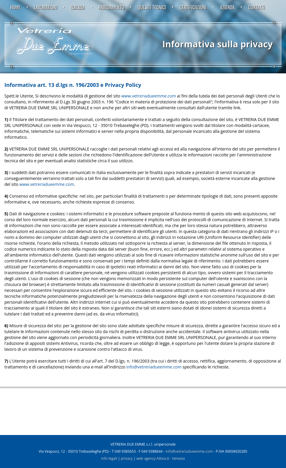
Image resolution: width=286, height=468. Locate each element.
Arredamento (111, 7)
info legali (109, 458)
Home (15, 7)
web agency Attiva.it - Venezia (160, 458)
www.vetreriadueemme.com (148, 96)
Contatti (256, 7)
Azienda (227, 7)
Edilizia (78, 7)
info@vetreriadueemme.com (154, 367)
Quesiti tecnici (152, 7)
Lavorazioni (45, 7)
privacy (127, 458)
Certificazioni (193, 7)
